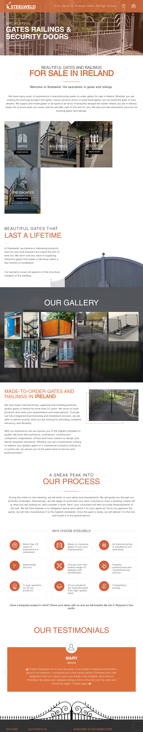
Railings (101, 6)
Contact (112, 6)
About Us (67, 6)
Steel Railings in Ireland (38, 709)
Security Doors (34, 688)
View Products (18, 46)
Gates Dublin (34, 704)
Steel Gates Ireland (57, 704)
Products (80, 6)
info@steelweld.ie (134, 6)
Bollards (52, 693)
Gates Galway (12, 704)
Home (57, 6)
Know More (21, 151)
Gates (90, 6)
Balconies (53, 699)
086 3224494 (124, 6)
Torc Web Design (128, 725)
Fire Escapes (54, 688)
